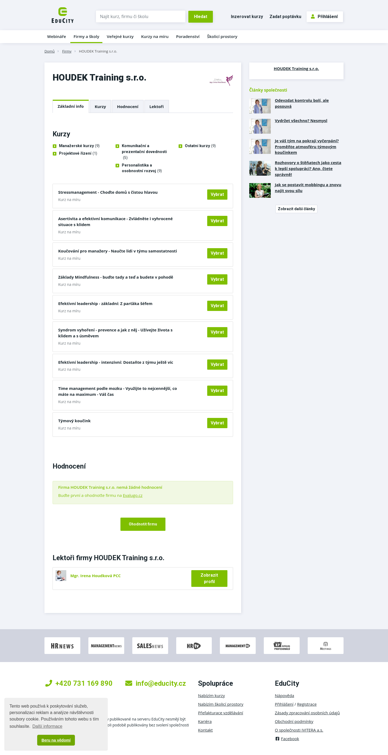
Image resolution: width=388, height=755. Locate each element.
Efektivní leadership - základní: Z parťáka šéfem (105, 303)
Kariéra (205, 721)
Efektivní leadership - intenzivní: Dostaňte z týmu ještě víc (115, 362)
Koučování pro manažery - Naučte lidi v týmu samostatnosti (117, 251)
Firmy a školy (86, 36)
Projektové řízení (78, 154)
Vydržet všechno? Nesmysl (301, 120)
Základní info (71, 106)
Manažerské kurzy (79, 146)
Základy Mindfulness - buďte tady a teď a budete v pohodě (115, 277)
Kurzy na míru (155, 36)
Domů (49, 51)
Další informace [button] (47, 726)
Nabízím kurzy (211, 695)
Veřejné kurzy (120, 36)
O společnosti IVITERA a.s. (299, 730)
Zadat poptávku (285, 16)
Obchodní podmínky (294, 721)
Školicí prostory (222, 36)
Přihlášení (324, 16)
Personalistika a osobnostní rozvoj (142, 168)
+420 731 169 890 (79, 683)
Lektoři (157, 106)
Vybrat (217, 194)
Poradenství (188, 36)
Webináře (56, 36)
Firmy (66, 51)
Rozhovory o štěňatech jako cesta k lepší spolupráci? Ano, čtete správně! (308, 168)
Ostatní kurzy (200, 146)
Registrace (307, 704)
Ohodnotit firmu (143, 524)
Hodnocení (127, 106)
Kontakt (205, 730)
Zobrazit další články (296, 209)
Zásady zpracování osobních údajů (307, 712)
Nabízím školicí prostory (220, 704)
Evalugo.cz (133, 495)
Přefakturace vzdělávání (220, 712)
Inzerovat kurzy (247, 16)
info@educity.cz (155, 683)
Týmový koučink (74, 420)
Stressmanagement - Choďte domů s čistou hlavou (108, 192)
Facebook (287, 738)
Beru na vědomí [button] (56, 740)
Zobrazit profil (209, 578)
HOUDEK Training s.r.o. (98, 51)
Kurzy (100, 106)
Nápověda (284, 695)
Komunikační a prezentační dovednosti (144, 152)
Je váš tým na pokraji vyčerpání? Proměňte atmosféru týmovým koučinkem (307, 146)
